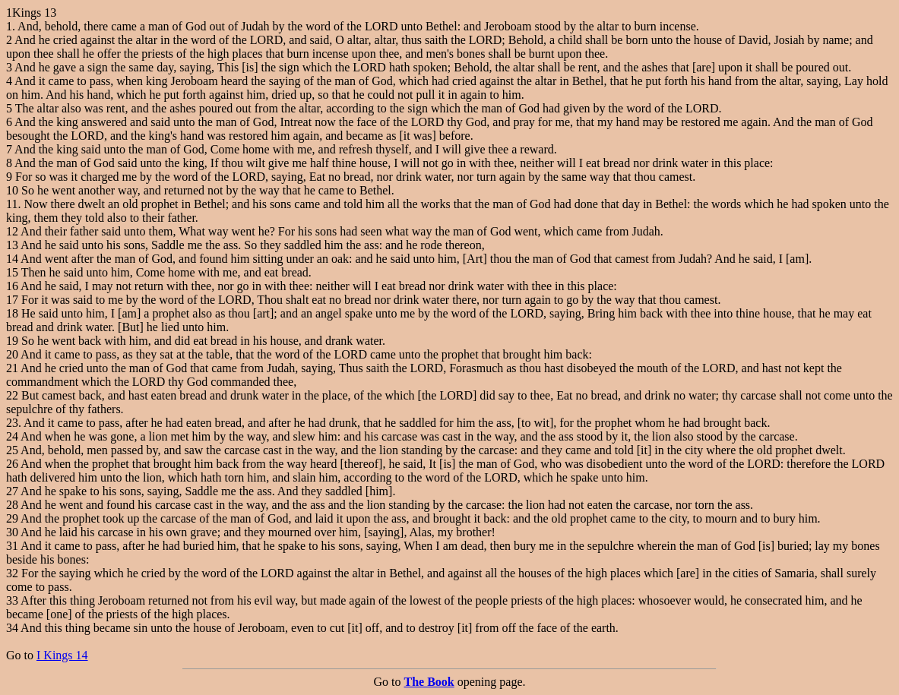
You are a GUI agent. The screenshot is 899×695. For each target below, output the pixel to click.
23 (12, 422)
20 (12, 354)
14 (12, 258)
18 (12, 313)
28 (12, 504)
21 (12, 368)
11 (11, 203)
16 (12, 286)
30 (12, 532)
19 (12, 340)
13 (12, 245)
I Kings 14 (62, 655)
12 (12, 231)
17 (12, 299)
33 (12, 600)
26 (12, 463)
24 (12, 436)
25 (12, 450)
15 (12, 272)
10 (12, 190)
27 (12, 491)
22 (12, 395)
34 (12, 627)
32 (12, 573)
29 (12, 518)
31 (12, 545)
